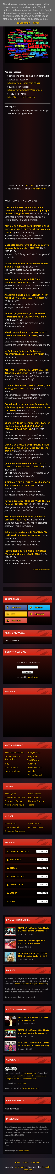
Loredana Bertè (12, 827)
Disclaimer (21, 1083)
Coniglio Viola (34, 752)
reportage (29, 859)
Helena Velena (35, 767)
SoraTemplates (21, 1167)
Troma (31, 804)
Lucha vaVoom (11, 767)
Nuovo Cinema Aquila (14, 804)
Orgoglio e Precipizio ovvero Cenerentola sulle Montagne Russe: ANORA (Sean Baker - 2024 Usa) (27, 407)
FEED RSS (29, 185)
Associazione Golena (14, 752)
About (25, 1162)
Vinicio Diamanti (35, 775)
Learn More (23, 23)
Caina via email (38, 188)
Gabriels (32, 763)
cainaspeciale (29, 876)
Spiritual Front (34, 823)
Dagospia (32, 756)
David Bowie (10, 823)
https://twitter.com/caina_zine (21, 97)
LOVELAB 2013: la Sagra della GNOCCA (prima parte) (31, 942)
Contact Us (35, 1162)
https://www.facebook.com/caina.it (23, 82)
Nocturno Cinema (36, 801)
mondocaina (29, 884)
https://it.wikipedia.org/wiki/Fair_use (31, 983)
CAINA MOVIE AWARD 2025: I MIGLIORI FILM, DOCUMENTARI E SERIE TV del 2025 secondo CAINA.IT (27, 229)
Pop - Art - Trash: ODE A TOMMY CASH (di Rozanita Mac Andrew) (33, 1044)
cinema (29, 868)
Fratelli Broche (33, 760)
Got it (36, 23)
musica (29, 893)
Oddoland (32, 771)
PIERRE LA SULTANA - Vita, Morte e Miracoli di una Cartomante (33, 929)
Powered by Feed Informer (41, 569)
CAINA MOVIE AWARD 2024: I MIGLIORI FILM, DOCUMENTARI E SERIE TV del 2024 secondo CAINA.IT (27, 447)
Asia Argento (10, 793)
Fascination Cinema (13, 801)
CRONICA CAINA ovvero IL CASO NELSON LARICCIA (33, 1019)
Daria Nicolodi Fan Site (15, 797)
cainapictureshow (29, 851)
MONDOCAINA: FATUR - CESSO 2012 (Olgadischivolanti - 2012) (32, 954)
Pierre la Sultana (12, 771)
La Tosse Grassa (35, 827)
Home (17, 1162)
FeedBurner (33, 677)
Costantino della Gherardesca (12, 757)
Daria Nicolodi (34, 793)
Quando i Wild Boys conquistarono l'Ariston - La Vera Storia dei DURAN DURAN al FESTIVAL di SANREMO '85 (27, 425)
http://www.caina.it (30, 1088)
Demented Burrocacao (15, 831)
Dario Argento (34, 797)
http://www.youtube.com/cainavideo (24, 89)
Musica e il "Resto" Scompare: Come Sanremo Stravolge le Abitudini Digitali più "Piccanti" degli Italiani (27, 210)
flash (29, 901)
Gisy (7, 763)
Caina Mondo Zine (29, 1073)
